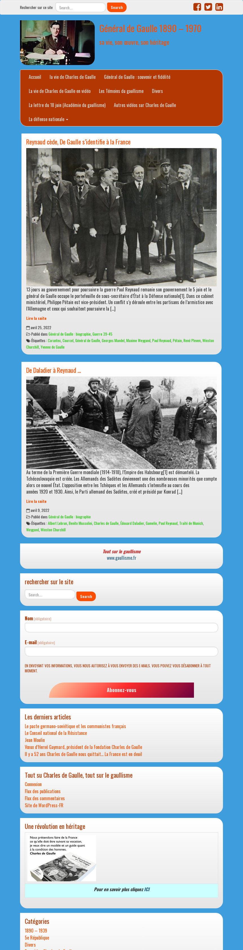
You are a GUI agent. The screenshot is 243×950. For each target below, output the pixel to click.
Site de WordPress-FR (44, 805)
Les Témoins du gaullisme (121, 91)
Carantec (54, 340)
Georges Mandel (113, 340)
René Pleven (192, 340)
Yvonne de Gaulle (53, 347)
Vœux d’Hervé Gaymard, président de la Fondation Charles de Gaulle (83, 747)
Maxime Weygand (138, 340)
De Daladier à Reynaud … (53, 369)
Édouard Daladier (132, 523)
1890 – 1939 (36, 930)
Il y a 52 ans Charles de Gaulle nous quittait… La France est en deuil (83, 754)
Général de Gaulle (87, 340)
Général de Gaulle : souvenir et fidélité (137, 76)
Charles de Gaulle (106, 523)
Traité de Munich (191, 523)
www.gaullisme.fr (121, 557)
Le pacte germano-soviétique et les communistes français (75, 726)
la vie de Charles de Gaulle (73, 76)
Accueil (35, 76)
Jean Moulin (35, 740)
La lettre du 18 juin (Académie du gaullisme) (67, 105)
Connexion (33, 784)
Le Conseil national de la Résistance (56, 733)
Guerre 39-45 (102, 334)
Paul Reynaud (161, 340)
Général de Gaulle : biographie (69, 334)
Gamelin (151, 523)
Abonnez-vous (121, 689)
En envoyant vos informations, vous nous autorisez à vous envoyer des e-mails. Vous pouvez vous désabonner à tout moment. (118, 668)
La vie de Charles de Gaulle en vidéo (59, 91)
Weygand (32, 529)
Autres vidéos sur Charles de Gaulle (145, 105)
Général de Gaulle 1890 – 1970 (150, 28)
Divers (157, 91)
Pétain (177, 340)
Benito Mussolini (80, 523)
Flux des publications (43, 791)
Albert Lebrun (57, 523)
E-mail (40, 642)
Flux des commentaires (45, 798)
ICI (146, 889)
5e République (37, 938)
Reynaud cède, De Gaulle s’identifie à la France (78, 141)
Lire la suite (36, 318)
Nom (38, 618)
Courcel (68, 340)
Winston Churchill (53, 529)
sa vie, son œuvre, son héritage (134, 41)
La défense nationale (48, 119)
